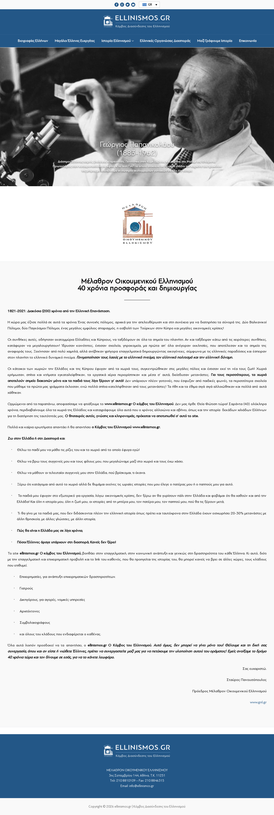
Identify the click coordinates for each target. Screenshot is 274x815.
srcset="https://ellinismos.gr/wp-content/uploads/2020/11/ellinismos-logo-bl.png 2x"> (137, 22)
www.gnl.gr (258, 702)
